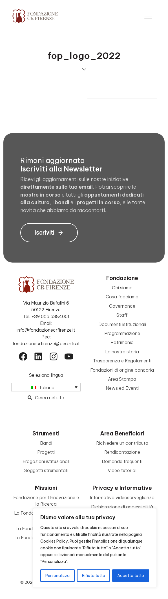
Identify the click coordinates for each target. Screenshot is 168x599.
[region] (95, 548)
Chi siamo (122, 287)
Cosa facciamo (122, 297)
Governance (122, 306)
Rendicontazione (122, 452)
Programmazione (122, 333)
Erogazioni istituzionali (46, 461)
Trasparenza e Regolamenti (122, 361)
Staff (122, 315)
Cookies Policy (54, 541)
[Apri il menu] (148, 15)
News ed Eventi (122, 388)
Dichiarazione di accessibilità (122, 507)
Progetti (46, 452)
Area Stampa (122, 379)
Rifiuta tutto (93, 575)
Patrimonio (122, 342)
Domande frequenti (122, 461)
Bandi (46, 443)
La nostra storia (122, 351)
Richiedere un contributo (122, 443)
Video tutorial (122, 470)
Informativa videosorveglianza (122, 497)
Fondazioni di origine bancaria (122, 370)
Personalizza (57, 575)
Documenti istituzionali (122, 324)
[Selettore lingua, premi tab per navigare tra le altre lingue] (46, 387)
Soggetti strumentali (46, 470)
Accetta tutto (130, 575)
